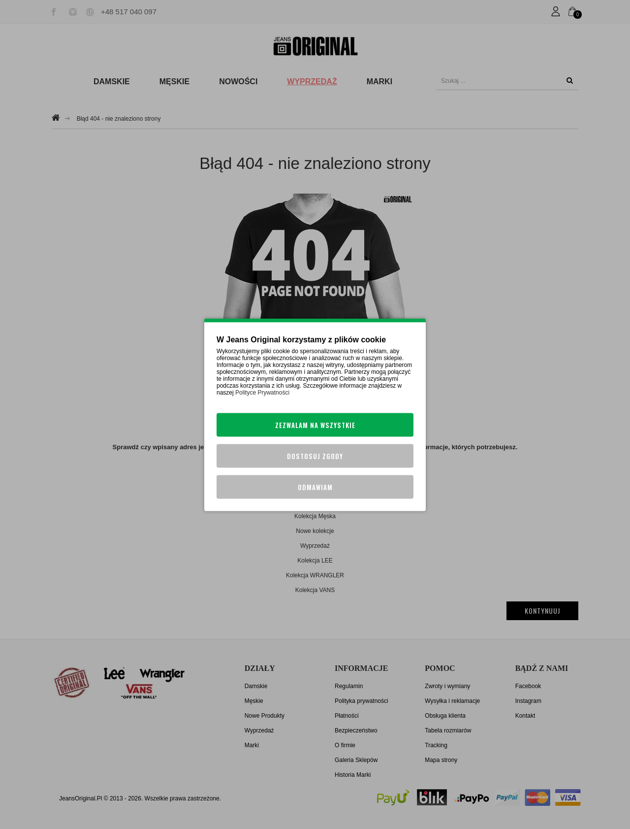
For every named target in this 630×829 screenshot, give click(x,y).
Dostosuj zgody (315, 456)
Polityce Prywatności (262, 392)
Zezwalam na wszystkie (315, 425)
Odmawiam (315, 487)
